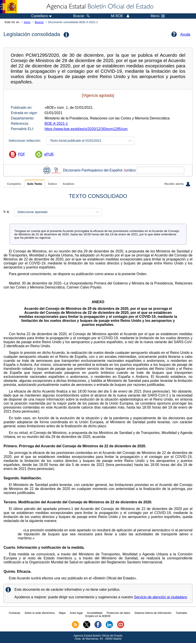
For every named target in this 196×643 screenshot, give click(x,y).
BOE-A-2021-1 (56, 123)
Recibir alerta (177, 184)
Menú (158, 16)
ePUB (48, 154)
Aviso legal (76, 613)
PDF (21, 154)
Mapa (62, 613)
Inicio (27, 22)
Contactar (14, 613)
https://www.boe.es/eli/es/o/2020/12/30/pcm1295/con (86, 129)
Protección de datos (118, 613)
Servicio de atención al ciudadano (160, 597)
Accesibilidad (94, 613)
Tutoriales (181, 613)
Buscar (39, 22)
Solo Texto (34, 183)
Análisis (68, 183)
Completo (14, 183)
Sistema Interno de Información (152, 613)
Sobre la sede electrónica (40, 613)
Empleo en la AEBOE (98, 616)
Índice (52, 183)
